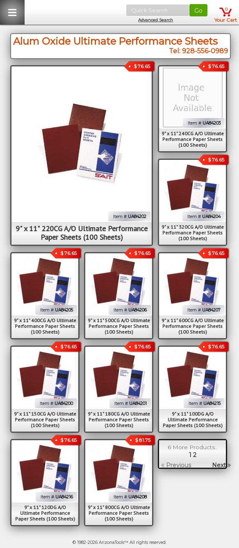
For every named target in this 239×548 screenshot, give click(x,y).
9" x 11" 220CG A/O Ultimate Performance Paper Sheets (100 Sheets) (82, 233)
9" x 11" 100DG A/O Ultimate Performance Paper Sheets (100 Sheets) (193, 419)
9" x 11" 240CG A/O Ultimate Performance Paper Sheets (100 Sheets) (193, 139)
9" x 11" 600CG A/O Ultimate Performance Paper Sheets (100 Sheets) (193, 326)
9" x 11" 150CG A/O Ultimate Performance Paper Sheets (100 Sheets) (45, 419)
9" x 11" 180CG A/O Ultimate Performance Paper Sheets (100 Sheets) (119, 419)
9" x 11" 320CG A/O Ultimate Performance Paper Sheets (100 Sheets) (193, 232)
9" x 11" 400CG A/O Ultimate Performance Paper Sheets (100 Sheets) (45, 326)
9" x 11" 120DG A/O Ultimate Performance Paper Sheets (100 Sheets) (45, 513)
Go (198, 10)
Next (221, 465)
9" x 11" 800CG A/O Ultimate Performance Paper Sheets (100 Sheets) (119, 513)
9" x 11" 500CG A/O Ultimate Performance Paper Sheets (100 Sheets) (119, 326)
